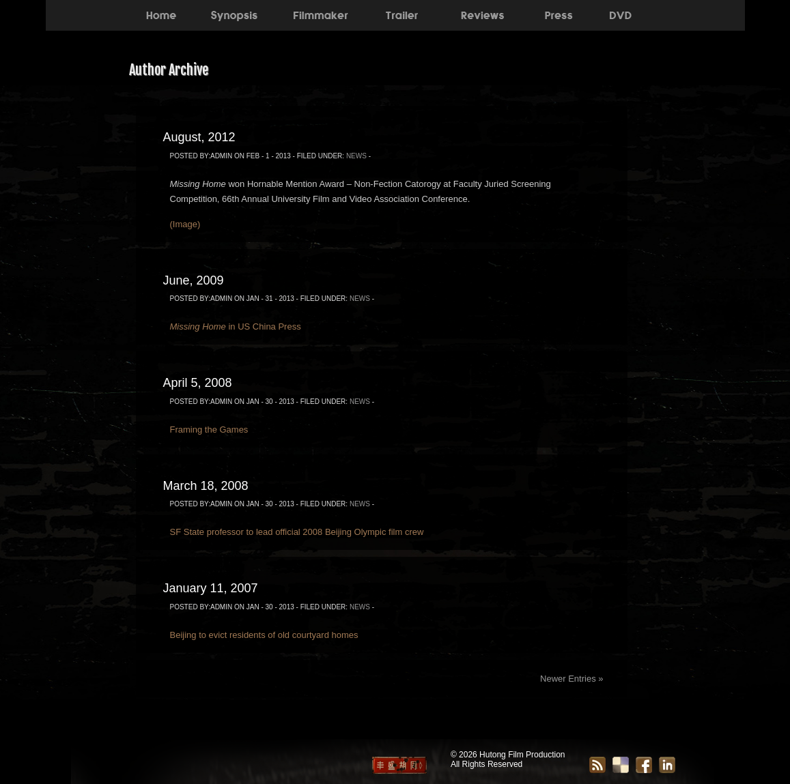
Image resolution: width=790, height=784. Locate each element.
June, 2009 (193, 280)
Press (558, 13)
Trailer (401, 13)
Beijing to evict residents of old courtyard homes (264, 635)
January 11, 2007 (210, 588)
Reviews (482, 13)
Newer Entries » (571, 678)
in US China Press (235, 326)
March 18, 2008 (206, 486)
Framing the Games (209, 429)
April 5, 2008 (197, 383)
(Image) (185, 224)
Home (161, 13)
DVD (620, 13)
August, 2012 (199, 137)
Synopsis (233, 13)
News (356, 156)
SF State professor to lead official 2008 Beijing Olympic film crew (297, 532)
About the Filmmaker (319, 13)
